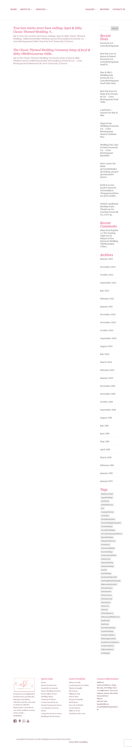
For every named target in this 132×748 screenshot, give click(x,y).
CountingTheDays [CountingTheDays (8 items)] (107, 512)
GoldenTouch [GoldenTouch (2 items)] (105, 559)
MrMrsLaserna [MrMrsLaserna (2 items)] (106, 595)
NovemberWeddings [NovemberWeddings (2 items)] (108, 628)
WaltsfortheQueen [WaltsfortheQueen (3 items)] (107, 649)
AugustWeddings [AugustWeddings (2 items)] (107, 497)
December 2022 (108, 267)
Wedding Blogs (47, 697)
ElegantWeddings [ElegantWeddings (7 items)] (107, 537)
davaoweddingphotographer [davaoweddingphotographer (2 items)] (111, 523)
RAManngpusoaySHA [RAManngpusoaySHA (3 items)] (108, 638)
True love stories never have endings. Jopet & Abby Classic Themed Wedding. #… (47, 30)
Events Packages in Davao (51, 705)
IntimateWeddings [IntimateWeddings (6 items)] (107, 566)
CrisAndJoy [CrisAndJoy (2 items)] (105, 516)
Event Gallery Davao (49, 694)
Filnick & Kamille (75, 688)
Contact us (119, 9)
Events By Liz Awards (49, 688)
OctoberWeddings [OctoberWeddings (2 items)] (107, 631)
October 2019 (106, 402)
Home (13, 9)
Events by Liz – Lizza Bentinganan (109, 44)
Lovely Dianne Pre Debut (79, 685)
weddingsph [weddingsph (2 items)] (105, 653)
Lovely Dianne (74, 708)
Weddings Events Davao (50, 716)
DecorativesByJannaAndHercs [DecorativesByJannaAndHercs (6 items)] (111, 534)
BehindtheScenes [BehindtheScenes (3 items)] (107, 505)
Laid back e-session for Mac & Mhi (109, 113)
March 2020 (106, 362)
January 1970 (106, 481)
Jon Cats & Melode (76, 705)
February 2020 (107, 370)
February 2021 (107, 298)
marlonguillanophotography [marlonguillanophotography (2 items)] (110, 581)
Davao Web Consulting (78, 742)
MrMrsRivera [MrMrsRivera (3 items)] (105, 602)
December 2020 (108, 314)
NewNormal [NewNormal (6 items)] (105, 620)
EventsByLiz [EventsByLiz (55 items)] (105, 544)
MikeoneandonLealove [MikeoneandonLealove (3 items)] (109, 584)
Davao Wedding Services (51, 691)
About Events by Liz (48, 685)
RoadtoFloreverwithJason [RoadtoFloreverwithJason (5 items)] (110, 642)
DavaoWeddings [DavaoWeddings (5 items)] (106, 526)
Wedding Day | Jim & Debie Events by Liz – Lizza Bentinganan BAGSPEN (109, 150)
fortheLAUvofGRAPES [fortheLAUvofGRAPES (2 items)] (108, 555)
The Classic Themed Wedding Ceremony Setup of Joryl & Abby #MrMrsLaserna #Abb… (51, 52)
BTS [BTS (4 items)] (102, 508)
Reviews (104, 9)
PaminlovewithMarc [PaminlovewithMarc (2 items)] (108, 635)
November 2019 (107, 394)
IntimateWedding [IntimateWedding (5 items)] (107, 563)
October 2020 (106, 330)
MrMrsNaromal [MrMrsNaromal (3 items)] (106, 599)
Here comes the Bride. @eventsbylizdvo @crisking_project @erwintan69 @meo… (109, 170)
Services (40, 9)
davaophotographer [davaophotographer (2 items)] (108, 519)
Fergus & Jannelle (76, 699)
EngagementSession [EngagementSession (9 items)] (108, 541)
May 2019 (104, 441)
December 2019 (107, 386)
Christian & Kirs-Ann (77, 714)
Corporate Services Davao (51, 714)
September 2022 (108, 283)
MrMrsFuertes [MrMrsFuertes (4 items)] (106, 591)
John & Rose (73, 697)
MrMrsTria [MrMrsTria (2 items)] (105, 606)
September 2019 (108, 410)
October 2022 (106, 275)
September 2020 (108, 338)
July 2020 (104, 354)
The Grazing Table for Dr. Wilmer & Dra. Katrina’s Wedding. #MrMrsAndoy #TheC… (109, 240)
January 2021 (106, 306)
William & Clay (74, 694)
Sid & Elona (73, 702)
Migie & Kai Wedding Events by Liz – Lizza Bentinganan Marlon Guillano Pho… (109, 130)
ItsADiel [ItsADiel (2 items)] (104, 570)
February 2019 (107, 465)
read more (17, 716)
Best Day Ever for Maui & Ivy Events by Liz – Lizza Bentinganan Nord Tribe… (109, 96)
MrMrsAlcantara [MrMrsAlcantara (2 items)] (106, 588)
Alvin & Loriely (75, 682)
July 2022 (104, 290)
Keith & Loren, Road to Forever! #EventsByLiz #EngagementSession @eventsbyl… (109, 190)
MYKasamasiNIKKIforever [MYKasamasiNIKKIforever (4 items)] (110, 617)
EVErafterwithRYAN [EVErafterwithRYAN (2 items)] (107, 548)
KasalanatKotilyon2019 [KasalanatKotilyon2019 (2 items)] (109, 577)
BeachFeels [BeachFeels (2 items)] (105, 501)
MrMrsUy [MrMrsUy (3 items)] (104, 609)
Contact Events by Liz (49, 702)
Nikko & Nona (74, 711)
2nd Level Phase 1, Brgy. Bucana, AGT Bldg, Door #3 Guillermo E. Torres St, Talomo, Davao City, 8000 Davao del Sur (107, 690)
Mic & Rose (73, 691)
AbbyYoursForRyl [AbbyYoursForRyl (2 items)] (107, 494)
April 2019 (105, 449)
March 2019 (105, 457)
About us (25, 9)
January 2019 (106, 473)
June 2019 (104, 433)
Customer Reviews (48, 699)
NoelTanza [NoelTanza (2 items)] (105, 624)
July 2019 (104, 426)
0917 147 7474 (102, 701)
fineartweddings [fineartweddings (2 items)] (107, 552)
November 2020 (108, 322)
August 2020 (106, 346)
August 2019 (106, 418)
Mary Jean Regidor (109, 230)
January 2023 (106, 259)
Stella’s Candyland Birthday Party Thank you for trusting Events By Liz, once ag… (109, 209)
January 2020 (106, 378)
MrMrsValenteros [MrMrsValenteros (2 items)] (107, 613)
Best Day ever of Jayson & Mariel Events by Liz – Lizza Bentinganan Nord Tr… (109, 59)
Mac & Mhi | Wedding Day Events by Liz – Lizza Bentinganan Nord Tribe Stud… (109, 78)
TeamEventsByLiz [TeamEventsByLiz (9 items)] (107, 646)
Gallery (89, 9)
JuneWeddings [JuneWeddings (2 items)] (106, 573)
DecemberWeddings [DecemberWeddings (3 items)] (108, 530)
